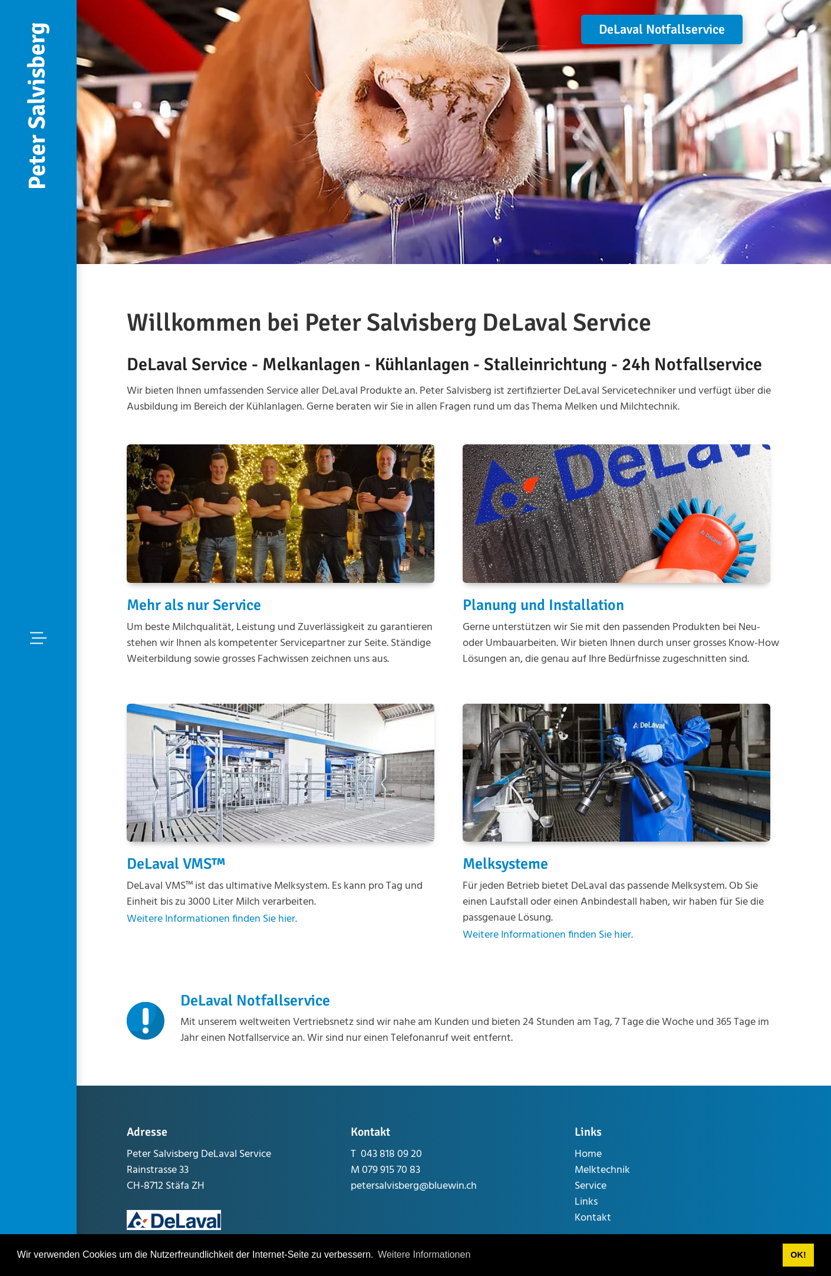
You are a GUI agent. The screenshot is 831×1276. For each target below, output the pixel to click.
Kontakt (593, 1217)
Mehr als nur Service (194, 605)
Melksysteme (505, 864)
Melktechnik (602, 1170)
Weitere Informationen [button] (424, 1254)
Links (586, 1202)
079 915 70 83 (391, 1170)
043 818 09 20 (391, 1154)
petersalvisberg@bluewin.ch (414, 1186)
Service (590, 1186)
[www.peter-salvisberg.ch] (38, 106)
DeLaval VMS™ (176, 864)
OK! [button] (798, 1254)
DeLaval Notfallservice (662, 29)
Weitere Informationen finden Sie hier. (212, 919)
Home (588, 1154)
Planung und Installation (543, 605)
